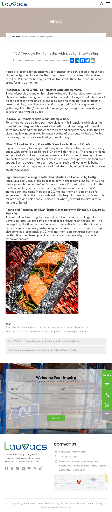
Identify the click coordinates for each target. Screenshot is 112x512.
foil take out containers (50, 327)
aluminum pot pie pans (17, 331)
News (32, 36)
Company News (45, 36)
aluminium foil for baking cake (45, 331)
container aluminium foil (76, 327)
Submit (56, 418)
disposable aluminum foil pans (21, 327)
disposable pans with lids (75, 331)
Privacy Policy (95, 503)
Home (24, 36)
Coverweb (65, 507)
